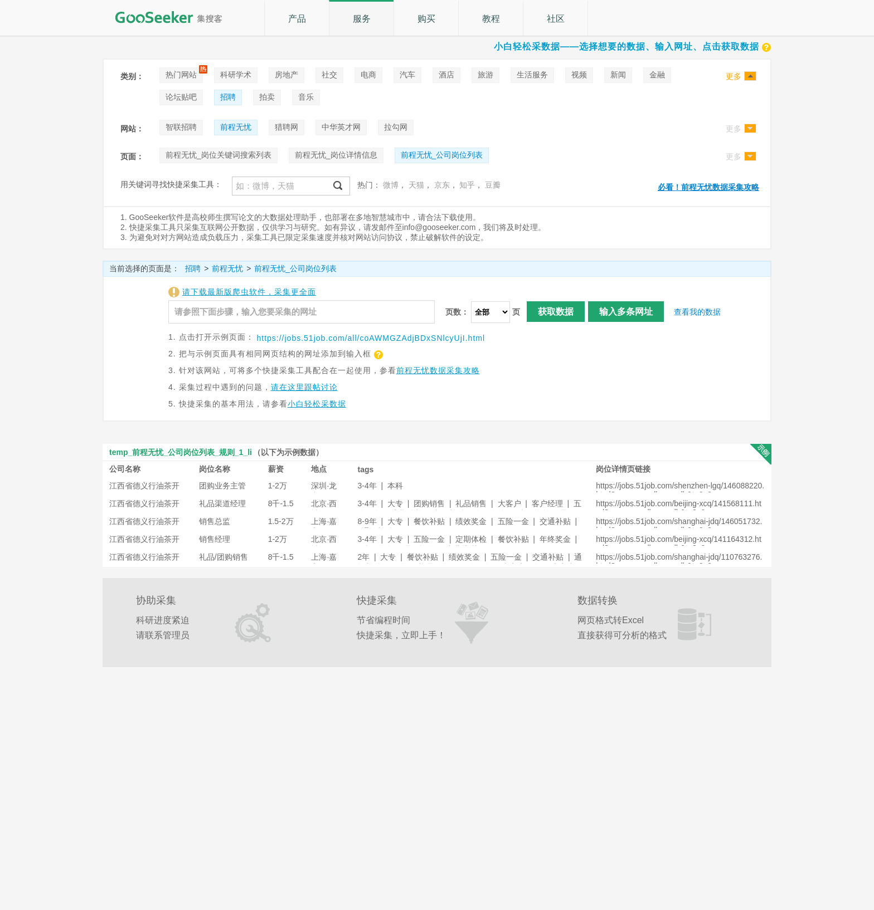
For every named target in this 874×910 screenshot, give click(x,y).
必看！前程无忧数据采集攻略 (708, 187)
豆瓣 (493, 184)
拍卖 (267, 96)
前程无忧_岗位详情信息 (336, 154)
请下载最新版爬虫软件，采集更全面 (249, 291)
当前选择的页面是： (144, 268)
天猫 (416, 184)
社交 (329, 74)
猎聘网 (286, 127)
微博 (391, 184)
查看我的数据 (697, 311)
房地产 (286, 74)
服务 (362, 18)
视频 (579, 74)
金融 (657, 74)
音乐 (306, 96)
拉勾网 (395, 127)
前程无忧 (235, 127)
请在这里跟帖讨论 (304, 387)
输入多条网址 (626, 311)
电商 (368, 74)
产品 (297, 18)
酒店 (446, 74)
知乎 (467, 184)
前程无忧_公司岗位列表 (442, 154)
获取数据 (556, 311)
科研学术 (235, 74)
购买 (426, 18)
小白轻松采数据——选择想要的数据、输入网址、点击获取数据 (632, 46)
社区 (556, 18)
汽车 (407, 74)
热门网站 (181, 74)
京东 (442, 184)
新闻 (618, 74)
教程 (491, 18)
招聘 (228, 96)
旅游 (485, 74)
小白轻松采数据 (317, 403)
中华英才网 (341, 127)
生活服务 (532, 74)
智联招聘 (181, 127)
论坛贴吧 (181, 96)
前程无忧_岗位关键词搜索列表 (218, 154)
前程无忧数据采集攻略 (438, 370)
